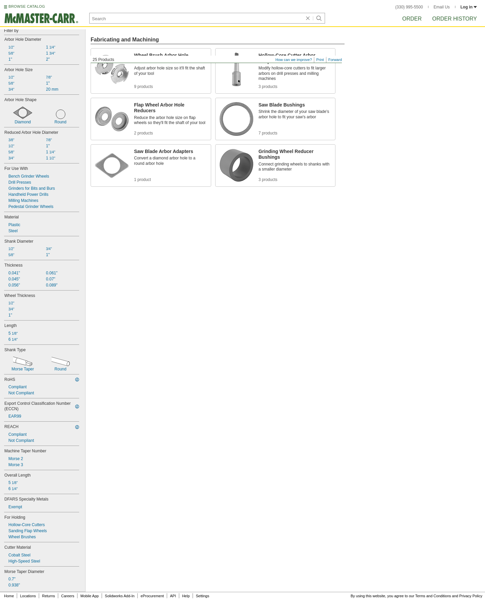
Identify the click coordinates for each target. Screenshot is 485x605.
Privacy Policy (470, 596)
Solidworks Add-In (119, 596)
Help (186, 596)
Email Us (441, 7)
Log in (468, 7)
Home (9, 596)
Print (320, 60)
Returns (48, 596)
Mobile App (89, 596)
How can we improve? (294, 60)
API (173, 596)
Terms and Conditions (433, 596)
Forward (335, 60)
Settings (202, 596)
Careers (67, 596)
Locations (28, 596)
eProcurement (152, 596)
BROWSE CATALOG (26, 6)
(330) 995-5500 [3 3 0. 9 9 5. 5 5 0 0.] (409, 7)
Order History (454, 19)
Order (412, 19)
